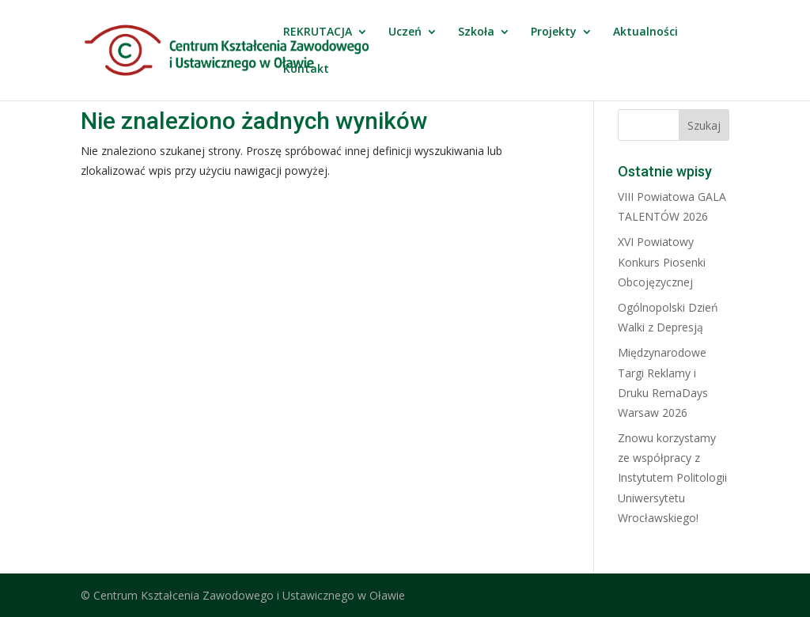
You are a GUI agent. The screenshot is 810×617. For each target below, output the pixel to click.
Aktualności (645, 32)
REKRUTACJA (317, 32)
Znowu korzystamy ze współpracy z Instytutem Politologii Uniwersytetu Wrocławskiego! (672, 477)
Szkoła (476, 32)
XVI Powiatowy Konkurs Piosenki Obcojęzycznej (662, 261)
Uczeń (405, 32)
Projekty (554, 32)
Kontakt (306, 69)
